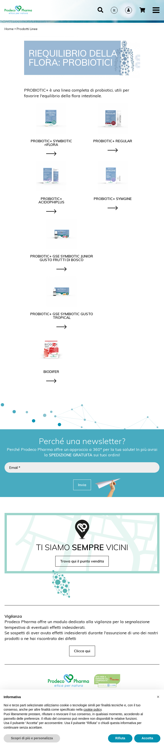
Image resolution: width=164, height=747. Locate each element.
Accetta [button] (147, 738)
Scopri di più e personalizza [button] (32, 738)
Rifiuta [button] (120, 738)
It (114, 10)
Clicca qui (82, 651)
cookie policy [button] (92, 710)
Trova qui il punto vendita (82, 561)
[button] (158, 697)
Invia (82, 484)
